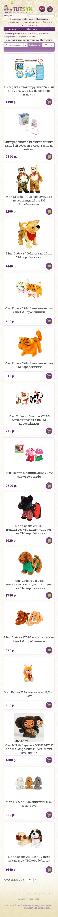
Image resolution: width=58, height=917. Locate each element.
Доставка (28, 19)
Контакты (32, 25)
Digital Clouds (45, 907)
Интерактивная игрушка (15, 37)
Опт (22, 25)
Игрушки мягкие (41, 33)
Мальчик (32, 37)
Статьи (46, 22)
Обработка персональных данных (23, 22)
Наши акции (42, 19)
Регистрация (33, 2)
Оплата (21, 898)
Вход (20, 2)
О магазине (15, 19)
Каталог (30, 893)
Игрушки (26, 33)
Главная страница (12, 33)
